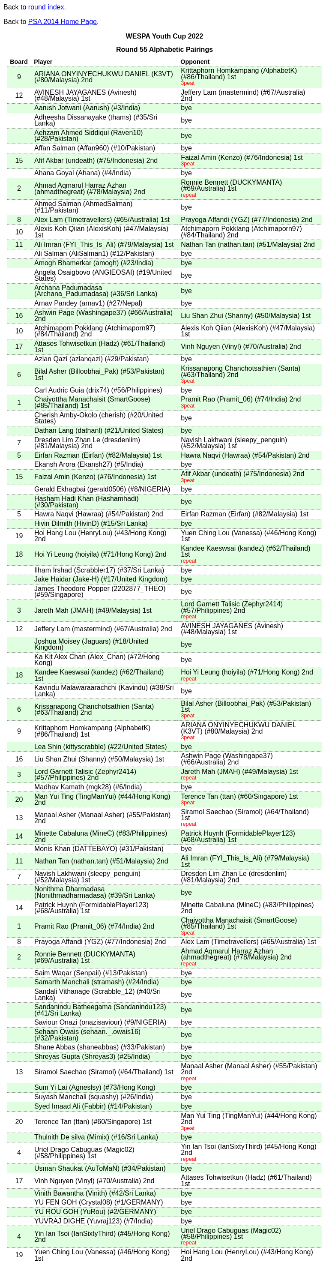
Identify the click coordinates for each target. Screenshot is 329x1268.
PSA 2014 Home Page (62, 21)
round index (46, 7)
